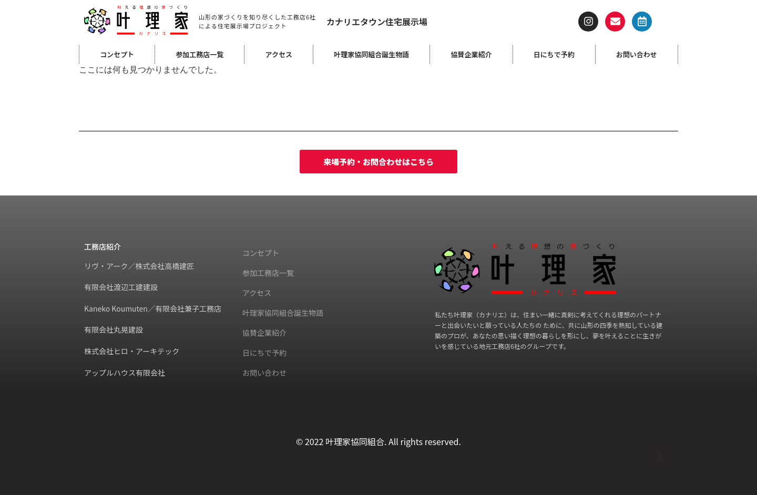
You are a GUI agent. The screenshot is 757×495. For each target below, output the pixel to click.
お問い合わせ (636, 54)
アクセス (278, 54)
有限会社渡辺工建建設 (121, 287)
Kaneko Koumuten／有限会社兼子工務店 (152, 308)
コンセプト (117, 54)
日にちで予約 (554, 54)
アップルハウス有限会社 (124, 372)
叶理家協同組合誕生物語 (371, 54)
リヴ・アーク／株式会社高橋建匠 (139, 266)
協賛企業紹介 (471, 54)
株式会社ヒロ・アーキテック (131, 351)
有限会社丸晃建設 (113, 329)
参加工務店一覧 (199, 54)
